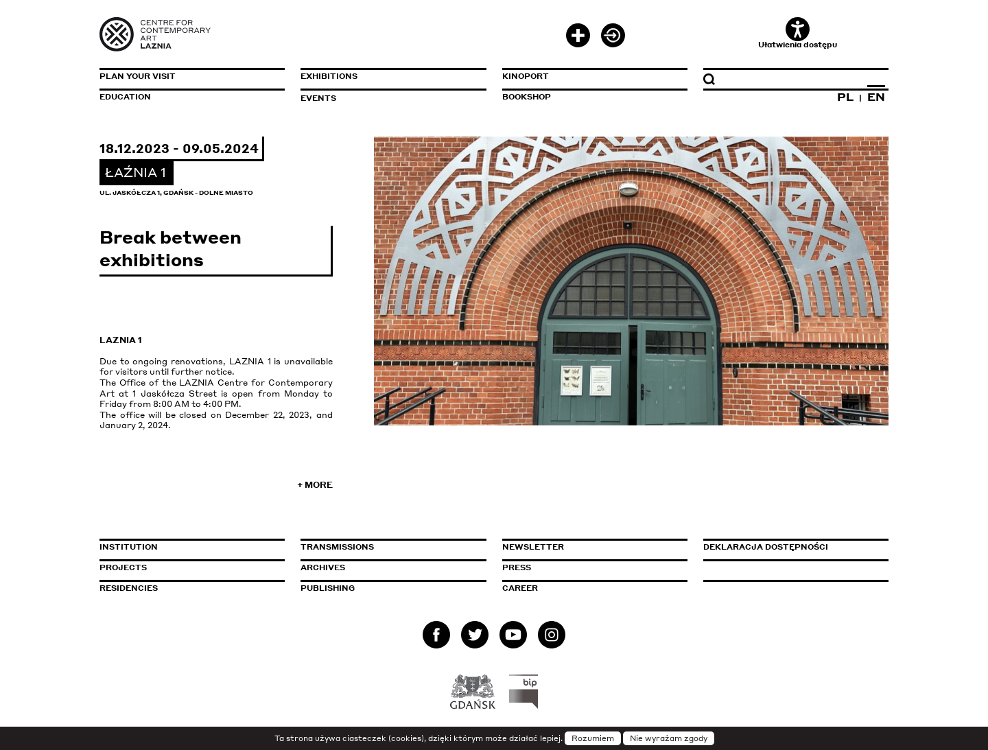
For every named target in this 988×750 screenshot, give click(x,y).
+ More (315, 485)
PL (845, 97)
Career (520, 588)
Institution (128, 547)
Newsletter (533, 547)
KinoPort (525, 76)
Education (125, 97)
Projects (123, 567)
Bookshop (526, 97)
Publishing (328, 588)
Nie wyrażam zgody (668, 738)
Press (516, 567)
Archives (323, 567)
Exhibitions (329, 76)
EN (876, 97)
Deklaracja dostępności (765, 547)
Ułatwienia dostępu (797, 33)
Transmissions (393, 547)
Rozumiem (593, 738)
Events (318, 98)
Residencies (128, 588)
